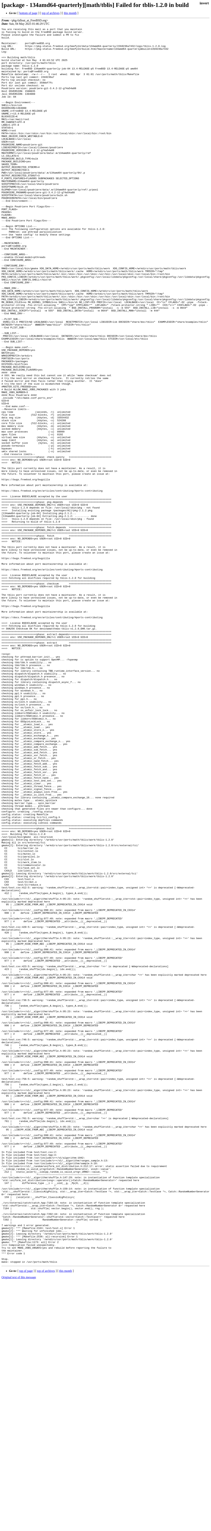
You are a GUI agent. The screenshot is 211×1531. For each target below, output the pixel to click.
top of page (26, 1518)
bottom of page (28, 13)
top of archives (51, 13)
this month (70, 13)
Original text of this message (19, 1524)
